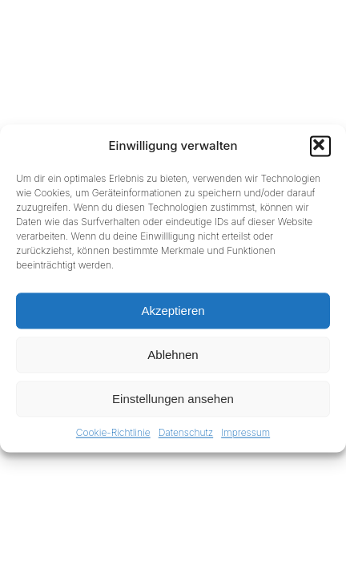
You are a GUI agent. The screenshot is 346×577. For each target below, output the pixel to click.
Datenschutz (186, 432)
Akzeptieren (172, 310)
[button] (320, 145)
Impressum (245, 432)
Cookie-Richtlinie (113, 432)
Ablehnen (172, 354)
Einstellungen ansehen (173, 399)
